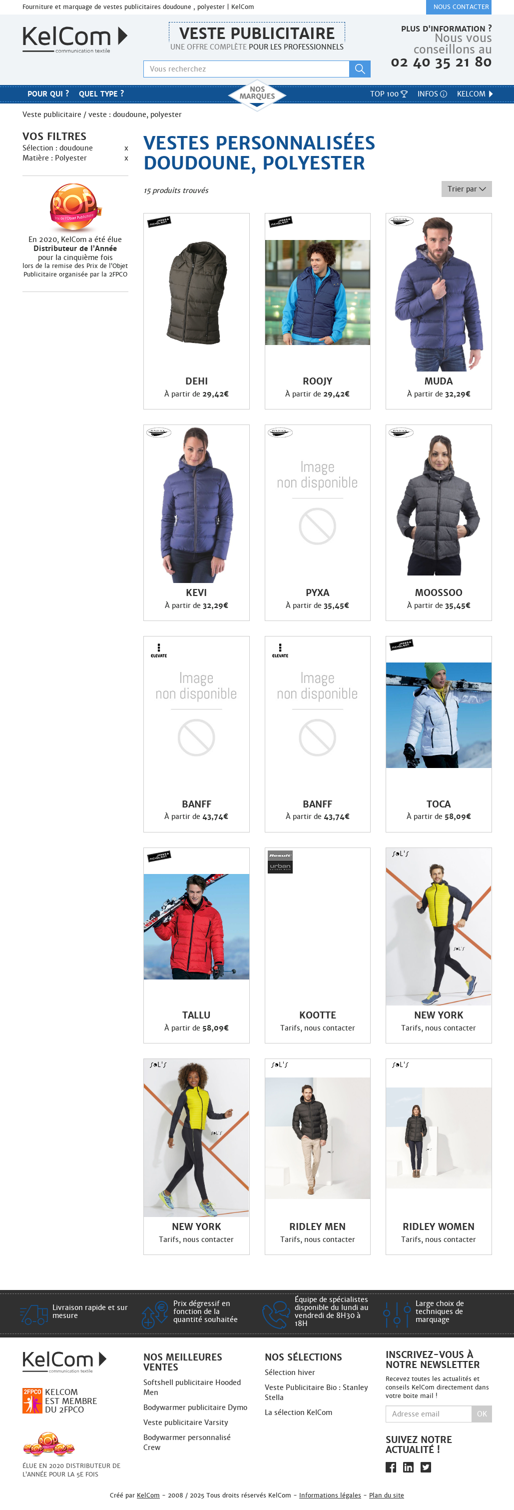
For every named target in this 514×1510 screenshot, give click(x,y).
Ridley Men (317, 1227)
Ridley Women (439, 1227)
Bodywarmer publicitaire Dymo (195, 1407)
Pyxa (317, 593)
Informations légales (330, 1495)
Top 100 (389, 94)
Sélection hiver (290, 1372)
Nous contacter (461, 7)
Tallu (196, 1015)
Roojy (317, 381)
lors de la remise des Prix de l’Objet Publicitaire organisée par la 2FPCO (75, 270)
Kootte (317, 1015)
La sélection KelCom (298, 1412)
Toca (439, 805)
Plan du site (386, 1495)
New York (439, 1015)
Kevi (196, 593)
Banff (196, 805)
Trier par (467, 189)
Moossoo (439, 593)
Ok (482, 1414)
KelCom (476, 94)
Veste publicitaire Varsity (185, 1422)
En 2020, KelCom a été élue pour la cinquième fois (75, 248)
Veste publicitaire (257, 34)
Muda (439, 381)
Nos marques (257, 95)
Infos (432, 94)
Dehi (196, 381)
